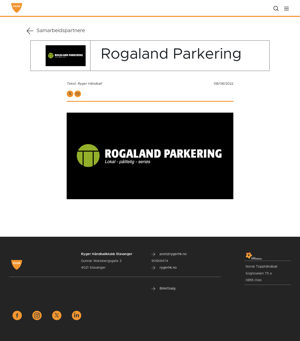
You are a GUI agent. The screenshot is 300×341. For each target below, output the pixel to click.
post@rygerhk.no (169, 254)
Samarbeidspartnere (56, 31)
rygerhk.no (164, 268)
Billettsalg (163, 289)
